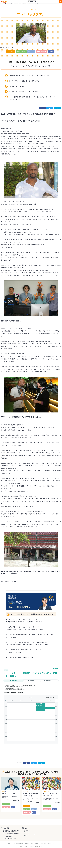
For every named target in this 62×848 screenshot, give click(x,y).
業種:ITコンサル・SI (21, 51)
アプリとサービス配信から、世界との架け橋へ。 (24, 91)
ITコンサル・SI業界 (9, 4)
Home (2, 4)
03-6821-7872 (32, 1)
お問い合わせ (51, 843)
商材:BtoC (50, 51)
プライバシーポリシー (30, 843)
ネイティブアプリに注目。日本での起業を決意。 (24, 81)
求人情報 (16, 843)
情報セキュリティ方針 (41, 843)
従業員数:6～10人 (10, 51)
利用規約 (21, 843)
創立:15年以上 (31, 51)
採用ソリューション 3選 (8, 794)
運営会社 (10, 843)
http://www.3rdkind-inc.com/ (8, 581)
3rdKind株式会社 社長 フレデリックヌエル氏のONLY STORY (29, 76)
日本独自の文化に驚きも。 (17, 86)
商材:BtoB (13, 807)
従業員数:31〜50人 (26, 806)
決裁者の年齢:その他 (41, 51)
